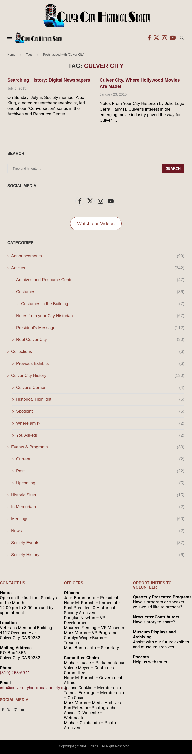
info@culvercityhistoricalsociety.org (34, 687)
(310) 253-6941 (15, 672)
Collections (97, 352)
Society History (97, 555)
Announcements (97, 256)
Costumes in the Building (102, 304)
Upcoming (100, 483)
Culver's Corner (100, 388)
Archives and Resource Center (100, 280)
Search (173, 168)
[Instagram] (164, 37)
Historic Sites (97, 495)
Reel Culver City (100, 340)
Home (12, 54)
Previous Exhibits (100, 364)
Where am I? (100, 423)
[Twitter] (157, 37)
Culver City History (97, 376)
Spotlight (100, 411)
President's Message (100, 328)
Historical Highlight (100, 399)
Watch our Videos (96, 223)
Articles (97, 268)
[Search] (182, 37)
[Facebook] (149, 37)
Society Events (97, 543)
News (97, 531)
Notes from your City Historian (100, 316)
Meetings (97, 519)
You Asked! (100, 435)
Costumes (100, 292)
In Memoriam (97, 507)
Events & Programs (97, 447)
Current (100, 459)
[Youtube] (173, 37)
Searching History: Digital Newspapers (49, 80)
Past (100, 471)
